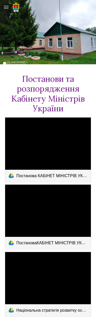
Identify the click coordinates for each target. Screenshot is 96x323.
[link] (48, 149)
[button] (6, 7)
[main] (48, 93)
